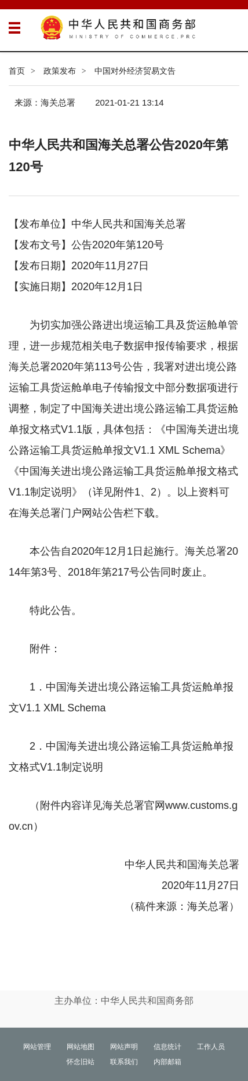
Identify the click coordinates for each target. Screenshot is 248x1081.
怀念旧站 (80, 1062)
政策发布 (59, 70)
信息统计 (167, 1047)
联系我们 (124, 1062)
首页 (17, 70)
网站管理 (37, 1047)
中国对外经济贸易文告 (135, 70)
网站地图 (80, 1047)
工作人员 (211, 1047)
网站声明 (124, 1047)
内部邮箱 (167, 1062)
